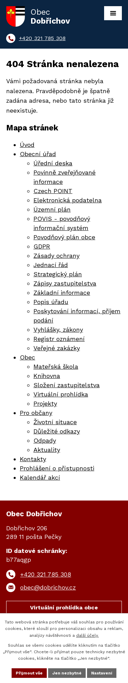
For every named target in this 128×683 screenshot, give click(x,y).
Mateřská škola (55, 366)
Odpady (44, 440)
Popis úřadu (50, 301)
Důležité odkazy (56, 431)
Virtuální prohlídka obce (64, 607)
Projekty (45, 403)
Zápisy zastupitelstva (64, 283)
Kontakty (33, 459)
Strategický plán (57, 274)
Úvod (27, 144)
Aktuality (46, 449)
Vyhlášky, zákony (58, 329)
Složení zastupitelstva (66, 385)
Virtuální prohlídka (60, 394)
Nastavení (101, 673)
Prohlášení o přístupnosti (57, 468)
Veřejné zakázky (56, 348)
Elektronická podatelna (67, 200)
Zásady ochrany (56, 255)
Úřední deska (52, 163)
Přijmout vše (29, 673)
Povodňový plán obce (64, 237)
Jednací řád (50, 264)
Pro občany (36, 412)
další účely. (87, 635)
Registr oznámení (59, 338)
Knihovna (46, 375)
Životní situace (55, 422)
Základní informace (61, 292)
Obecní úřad (38, 153)
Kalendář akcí (40, 477)
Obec (27, 357)
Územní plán (52, 209)
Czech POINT (52, 190)
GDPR (41, 246)
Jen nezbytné (67, 673)
